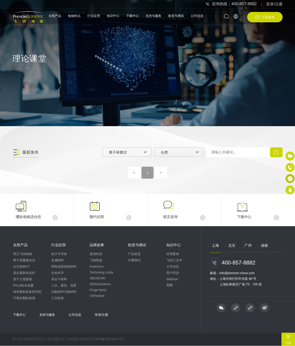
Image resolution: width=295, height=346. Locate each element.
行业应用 (93, 16)
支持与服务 (153, 16)
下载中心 (132, 16)
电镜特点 (74, 16)
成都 (264, 246)
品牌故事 (97, 245)
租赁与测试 (176, 16)
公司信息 (197, 16)
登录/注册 (274, 4)
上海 (215, 246)
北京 (231, 246)
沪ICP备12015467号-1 (109, 339)
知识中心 (113, 16)
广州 (248, 246)
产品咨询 (264, 17)
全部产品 (55, 16)
